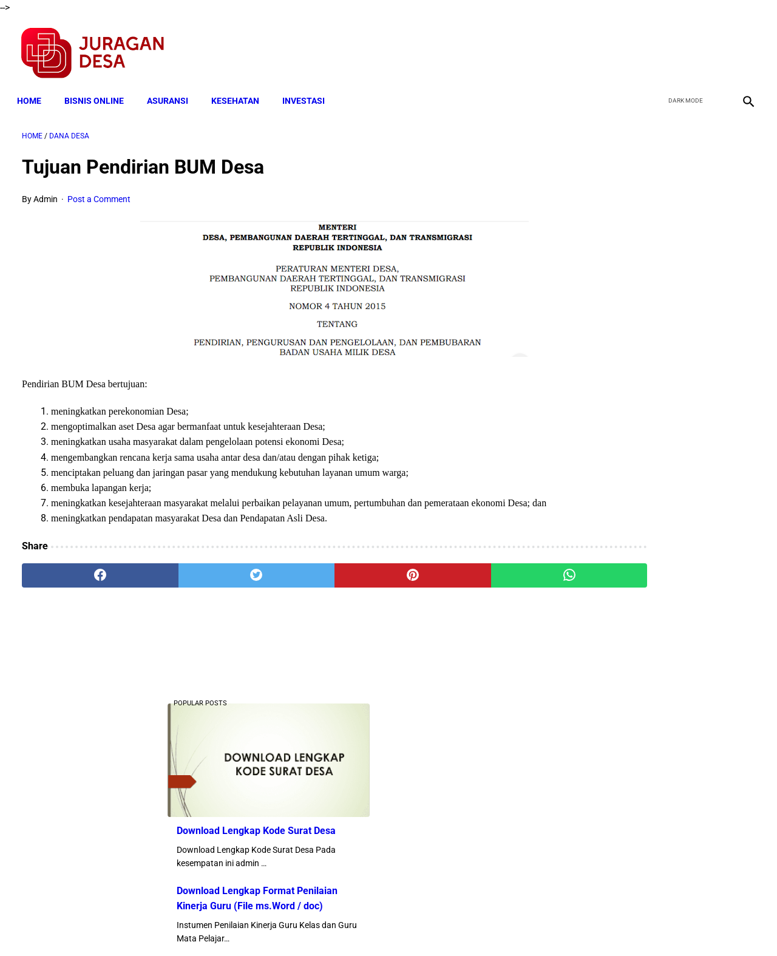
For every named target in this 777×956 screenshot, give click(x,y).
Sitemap (428, 925)
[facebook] (656, 46)
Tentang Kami (547, 925)
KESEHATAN (240, 89)
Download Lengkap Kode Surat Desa (646, 256)
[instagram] (742, 46)
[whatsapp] (452, 584)
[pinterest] (330, 584)
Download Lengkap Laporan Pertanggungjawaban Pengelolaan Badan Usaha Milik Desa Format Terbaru (655, 649)
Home (34, 89)
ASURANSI (172, 89)
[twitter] (685, 46)
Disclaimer (381, 925)
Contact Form (482, 925)
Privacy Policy (324, 925)
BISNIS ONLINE (99, 89)
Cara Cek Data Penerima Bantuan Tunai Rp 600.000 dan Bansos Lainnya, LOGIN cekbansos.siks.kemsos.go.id (653, 559)
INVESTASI (308, 89)
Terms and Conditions (245, 925)
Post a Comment (99, 192)
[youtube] (714, 46)
